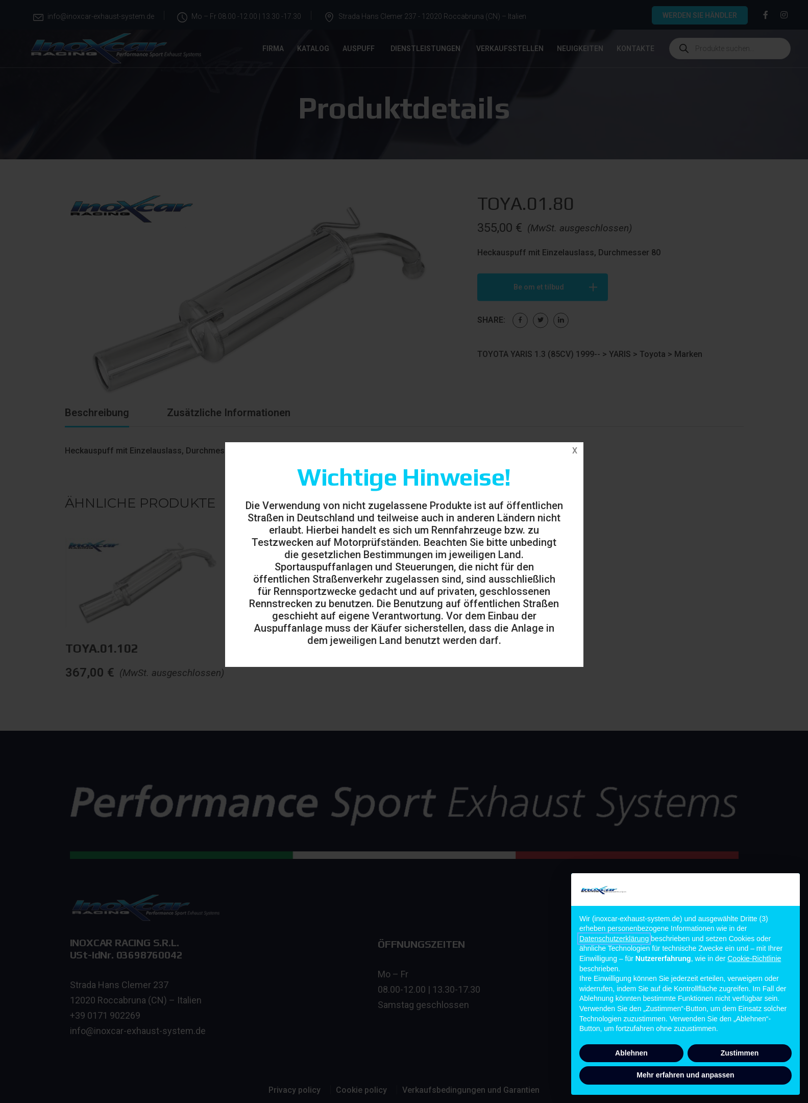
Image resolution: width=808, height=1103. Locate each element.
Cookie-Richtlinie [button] (754, 958)
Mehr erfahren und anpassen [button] (685, 1075)
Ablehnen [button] (631, 1053)
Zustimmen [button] (740, 1053)
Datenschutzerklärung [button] (614, 938)
